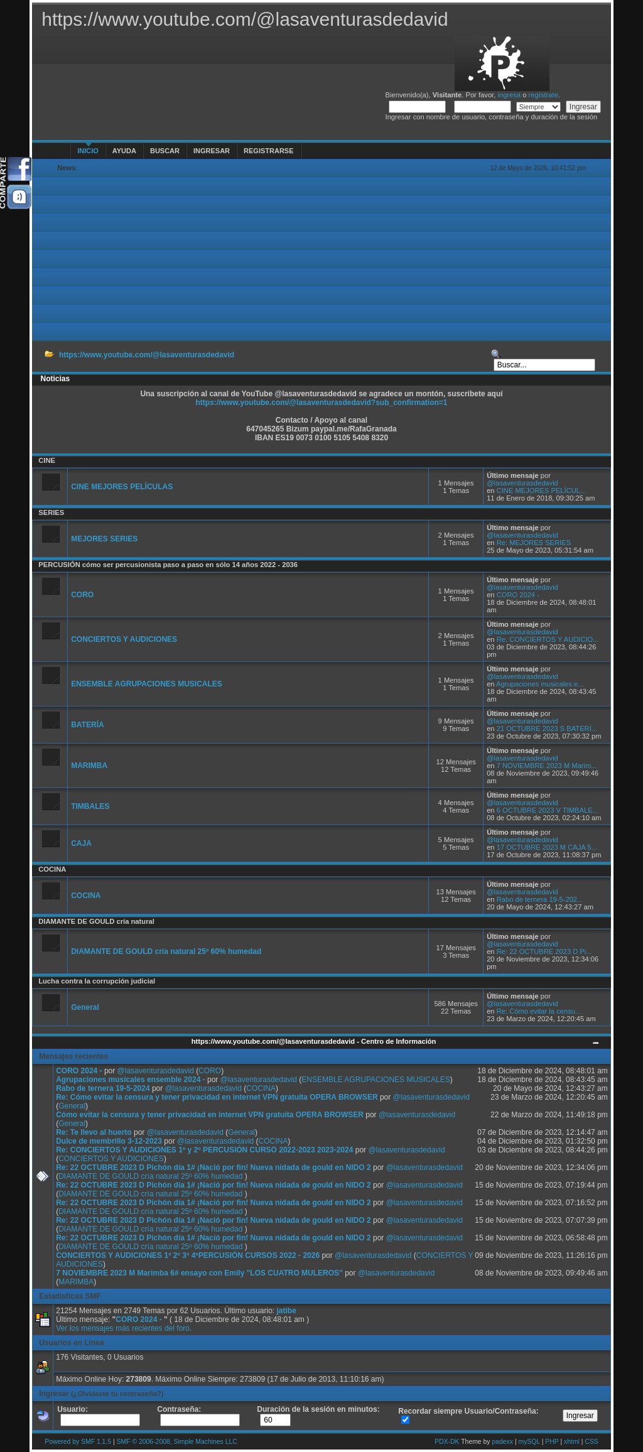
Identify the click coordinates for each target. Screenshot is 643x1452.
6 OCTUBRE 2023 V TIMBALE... (547, 810)
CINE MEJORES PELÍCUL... (541, 490)
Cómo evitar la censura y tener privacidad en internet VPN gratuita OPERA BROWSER (210, 1114)
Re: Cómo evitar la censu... (539, 1011)
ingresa (509, 95)
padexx (502, 1441)
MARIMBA (89, 765)
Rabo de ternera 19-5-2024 (102, 1088)
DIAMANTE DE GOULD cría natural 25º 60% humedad (166, 951)
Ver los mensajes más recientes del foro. (124, 1328)
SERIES (51, 512)
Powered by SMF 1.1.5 (78, 1441)
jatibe (286, 1310)
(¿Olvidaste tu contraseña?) (117, 1393)
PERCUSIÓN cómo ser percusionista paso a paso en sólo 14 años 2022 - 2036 (168, 564)
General (85, 1007)
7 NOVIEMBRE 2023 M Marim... (547, 765)
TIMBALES (90, 806)
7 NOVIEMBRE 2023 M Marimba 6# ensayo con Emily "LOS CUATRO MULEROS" (199, 1273)
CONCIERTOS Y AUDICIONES (124, 639)
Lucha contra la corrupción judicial (96, 981)
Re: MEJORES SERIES (534, 542)
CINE (46, 460)
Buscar (165, 150)
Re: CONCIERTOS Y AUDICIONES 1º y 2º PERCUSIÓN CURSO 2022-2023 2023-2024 (204, 1150)
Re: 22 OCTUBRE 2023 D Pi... (544, 951)
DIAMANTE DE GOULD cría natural (96, 921)
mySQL (528, 1441)
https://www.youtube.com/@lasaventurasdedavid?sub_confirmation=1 (321, 402)
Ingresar (211, 150)
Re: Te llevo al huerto (93, 1132)
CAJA (81, 843)
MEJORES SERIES (104, 538)
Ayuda (124, 150)
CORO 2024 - (518, 595)
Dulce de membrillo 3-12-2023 (109, 1141)
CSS (591, 1441)
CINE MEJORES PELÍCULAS (122, 486)
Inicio (88, 150)
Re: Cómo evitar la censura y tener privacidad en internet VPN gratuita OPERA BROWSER (216, 1097)
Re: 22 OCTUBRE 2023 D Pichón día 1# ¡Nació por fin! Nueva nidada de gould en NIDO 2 (213, 1167)
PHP (551, 1441)
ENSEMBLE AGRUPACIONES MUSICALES (146, 684)
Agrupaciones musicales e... (540, 684)
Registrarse (268, 150)
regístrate (543, 95)
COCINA (52, 869)
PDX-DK (447, 1441)
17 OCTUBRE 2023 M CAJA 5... (547, 847)
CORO (82, 594)
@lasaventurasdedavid (522, 483)
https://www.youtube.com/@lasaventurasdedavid (146, 354)
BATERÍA (87, 724)
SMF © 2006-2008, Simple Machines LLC (177, 1441)
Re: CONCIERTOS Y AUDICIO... (548, 639)
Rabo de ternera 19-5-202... (540, 899)
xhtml (572, 1441)
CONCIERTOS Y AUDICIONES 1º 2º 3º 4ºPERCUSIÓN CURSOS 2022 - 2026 (188, 1255)
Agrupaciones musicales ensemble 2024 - (131, 1079)
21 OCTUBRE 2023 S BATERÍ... (547, 728)
